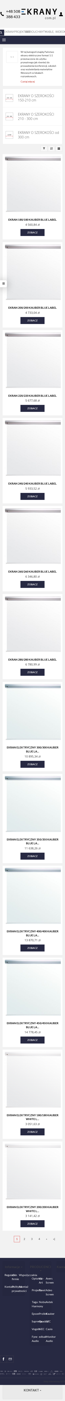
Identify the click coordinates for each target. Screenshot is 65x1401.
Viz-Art (41, 1280)
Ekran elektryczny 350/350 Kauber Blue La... (32, 841)
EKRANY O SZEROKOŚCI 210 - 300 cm (36, 116)
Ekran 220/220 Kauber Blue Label (32, 395)
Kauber (48, 1313)
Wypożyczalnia (21, 1275)
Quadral (41, 1321)
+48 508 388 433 (13, 14)
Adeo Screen (48, 1292)
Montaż (21, 1286)
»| (54, 1238)
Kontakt (7, 1286)
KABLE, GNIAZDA (50, 33)
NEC (41, 1329)
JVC (48, 1321)
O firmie (14, 1277)
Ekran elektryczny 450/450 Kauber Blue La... (32, 1025)
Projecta (34, 1290)
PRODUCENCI (40, 1268)
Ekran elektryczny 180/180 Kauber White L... (32, 1117)
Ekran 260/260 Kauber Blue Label (32, 571)
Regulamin (7, 1275)
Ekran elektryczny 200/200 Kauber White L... (32, 1209)
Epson (34, 1313)
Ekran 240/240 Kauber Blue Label (32, 483)
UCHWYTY (39, 32)
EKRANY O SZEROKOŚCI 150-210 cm (36, 97)
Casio (48, 1329)
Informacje (13, 1267)
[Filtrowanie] (44, 149)
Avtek (48, 1302)
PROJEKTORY (19, 32)
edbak (41, 1336)
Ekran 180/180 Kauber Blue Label (32, 219)
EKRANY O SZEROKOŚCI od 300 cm (38, 134)
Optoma (34, 1278)
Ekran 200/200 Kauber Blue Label (32, 307)
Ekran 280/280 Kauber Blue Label (32, 659)
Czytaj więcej (28, 81)
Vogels (34, 1329)
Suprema (34, 1321)
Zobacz (32, 232)
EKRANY (9, 32)
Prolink (41, 1313)
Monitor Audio (48, 1338)
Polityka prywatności (14, 1288)
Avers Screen (48, 1280)
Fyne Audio (34, 1338)
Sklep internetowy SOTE (54, 1381)
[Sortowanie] (51, 149)
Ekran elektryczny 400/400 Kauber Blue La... (32, 933)
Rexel (41, 1290)
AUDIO (29, 32)
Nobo (41, 1302)
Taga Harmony (34, 1304)
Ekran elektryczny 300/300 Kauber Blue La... (32, 749)
